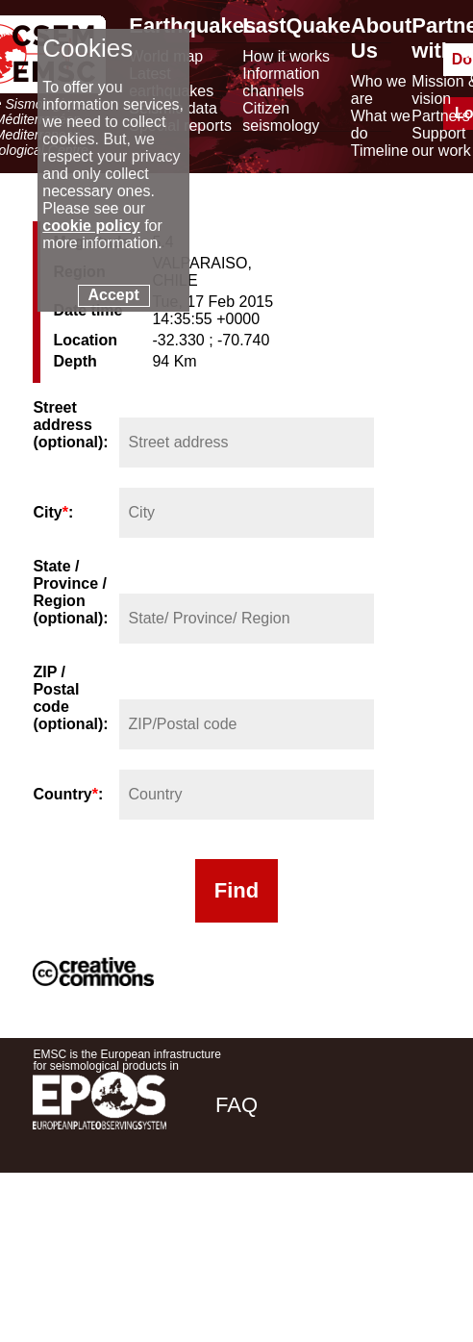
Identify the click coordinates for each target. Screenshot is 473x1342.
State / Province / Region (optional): (70, 592)
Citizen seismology (280, 117)
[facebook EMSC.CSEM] (256, 1240)
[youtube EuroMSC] (412, 1240)
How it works (286, 56)
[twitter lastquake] (308, 1240)
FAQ (236, 1105)
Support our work (440, 142)
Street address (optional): (70, 424)
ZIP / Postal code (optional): (70, 698)
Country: (68, 794)
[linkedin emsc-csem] (360, 1240)
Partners (440, 116)
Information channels (280, 82)
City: (53, 512)
